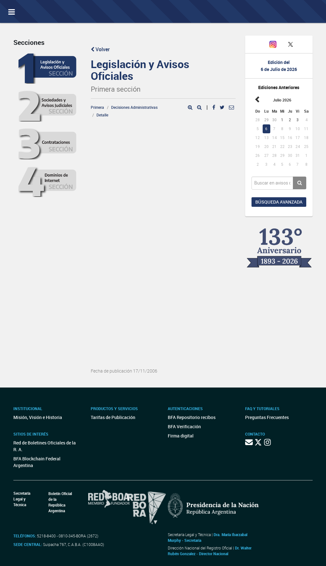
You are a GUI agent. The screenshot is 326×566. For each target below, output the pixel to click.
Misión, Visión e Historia (37, 417)
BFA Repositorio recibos (192, 417)
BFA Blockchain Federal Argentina (36, 462)
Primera (97, 107)
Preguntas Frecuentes (267, 417)
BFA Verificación (184, 426)
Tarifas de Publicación (113, 417)
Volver (100, 49)
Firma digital (181, 436)
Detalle (102, 114)
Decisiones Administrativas (134, 107)
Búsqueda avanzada (278, 202)
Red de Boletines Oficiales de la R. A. (44, 446)
